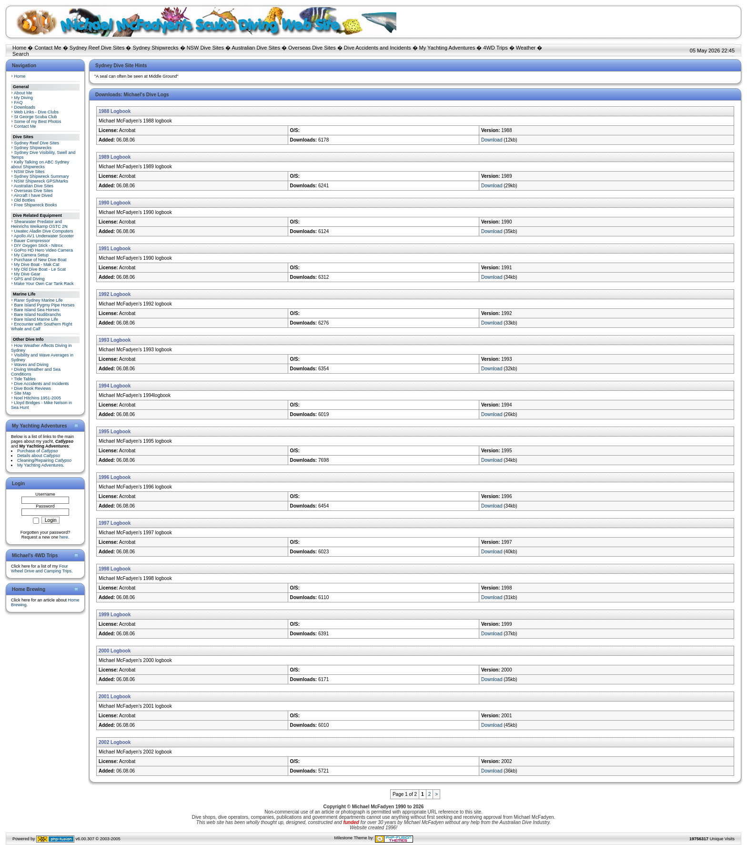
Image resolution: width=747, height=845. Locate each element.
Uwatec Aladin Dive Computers (43, 231)
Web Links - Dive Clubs (36, 112)
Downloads (25, 107)
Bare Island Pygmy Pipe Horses (44, 305)
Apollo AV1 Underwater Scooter (44, 236)
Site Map (22, 393)
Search (20, 54)
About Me (23, 93)
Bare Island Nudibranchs (37, 314)
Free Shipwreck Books (35, 205)
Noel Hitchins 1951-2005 (37, 398)
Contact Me (47, 48)
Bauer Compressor (32, 240)
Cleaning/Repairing (44, 460)
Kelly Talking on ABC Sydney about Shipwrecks (40, 164)
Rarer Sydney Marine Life (38, 300)
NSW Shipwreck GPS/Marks (41, 181)
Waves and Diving (31, 364)
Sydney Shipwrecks (156, 48)
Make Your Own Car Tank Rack (44, 283)
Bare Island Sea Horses (37, 309)
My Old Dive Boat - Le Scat (40, 269)
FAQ (18, 102)
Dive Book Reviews (32, 388)
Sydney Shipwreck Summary (41, 176)
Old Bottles (24, 200)
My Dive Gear (27, 274)
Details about (38, 455)
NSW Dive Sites (205, 48)
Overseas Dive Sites (312, 48)
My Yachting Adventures (447, 48)
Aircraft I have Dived (33, 195)
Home (19, 48)
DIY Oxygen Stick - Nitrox (38, 245)
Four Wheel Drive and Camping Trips (41, 568)
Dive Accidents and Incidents (377, 48)
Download (491, 140)
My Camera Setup (31, 255)
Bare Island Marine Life (36, 319)
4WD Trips (495, 48)
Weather (525, 48)
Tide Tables (25, 379)
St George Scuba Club (35, 116)
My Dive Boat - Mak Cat (37, 264)
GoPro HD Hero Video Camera (43, 250)
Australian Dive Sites (256, 48)
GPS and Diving (29, 278)
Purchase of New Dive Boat (40, 259)
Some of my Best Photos (37, 121)
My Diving (23, 97)
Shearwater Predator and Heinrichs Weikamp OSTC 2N (39, 224)
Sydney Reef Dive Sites (97, 48)
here (64, 537)
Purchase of (37, 450)
